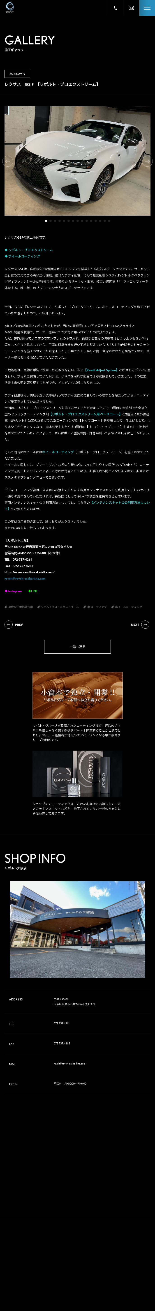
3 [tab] (55, 221)
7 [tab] (73, 221)
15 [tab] (109, 221)
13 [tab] (100, 221)
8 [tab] (77, 221)
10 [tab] (87, 221)
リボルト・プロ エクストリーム (30, 250)
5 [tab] (64, 221)
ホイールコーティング (24, 256)
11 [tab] (91, 221)
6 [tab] (68, 221)
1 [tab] (46, 221)
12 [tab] (96, 221)
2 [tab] (50, 221)
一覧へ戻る (78, 647)
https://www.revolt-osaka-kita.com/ (30, 572)
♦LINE (33, 591)
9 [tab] (82, 221)
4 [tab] (59, 221)
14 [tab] (105, 221)
